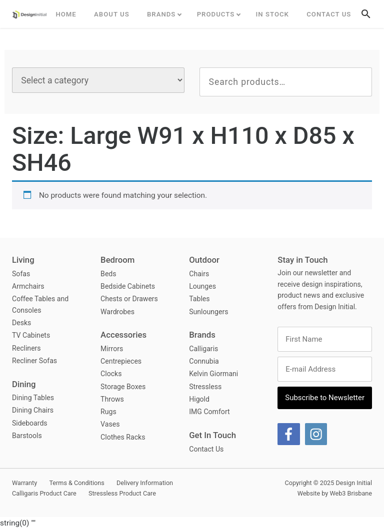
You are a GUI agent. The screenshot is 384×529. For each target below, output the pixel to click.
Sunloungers (208, 312)
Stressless (205, 387)
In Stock (272, 14)
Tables (199, 299)
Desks (21, 323)
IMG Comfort (209, 412)
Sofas (21, 274)
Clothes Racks (122, 437)
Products (216, 14)
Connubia (204, 361)
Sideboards (30, 423)
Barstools (27, 436)
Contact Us (328, 14)
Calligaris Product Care (44, 493)
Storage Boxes (123, 387)
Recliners (26, 348)
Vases (110, 424)
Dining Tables (33, 398)
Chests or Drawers (129, 299)
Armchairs (28, 286)
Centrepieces (121, 361)
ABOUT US (112, 14)
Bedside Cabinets (127, 286)
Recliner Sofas (34, 361)
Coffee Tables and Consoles (40, 304)
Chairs (199, 274)
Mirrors (111, 349)
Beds (108, 274)
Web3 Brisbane (351, 493)
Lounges (202, 286)
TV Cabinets (31, 335)
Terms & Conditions (76, 483)
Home (66, 14)
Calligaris (203, 349)
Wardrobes (117, 312)
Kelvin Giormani (213, 374)
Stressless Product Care (122, 493)
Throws (112, 399)
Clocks (111, 374)
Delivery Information (144, 483)
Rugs (108, 412)
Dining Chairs (33, 410)
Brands (161, 14)
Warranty (24, 483)
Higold (199, 399)
